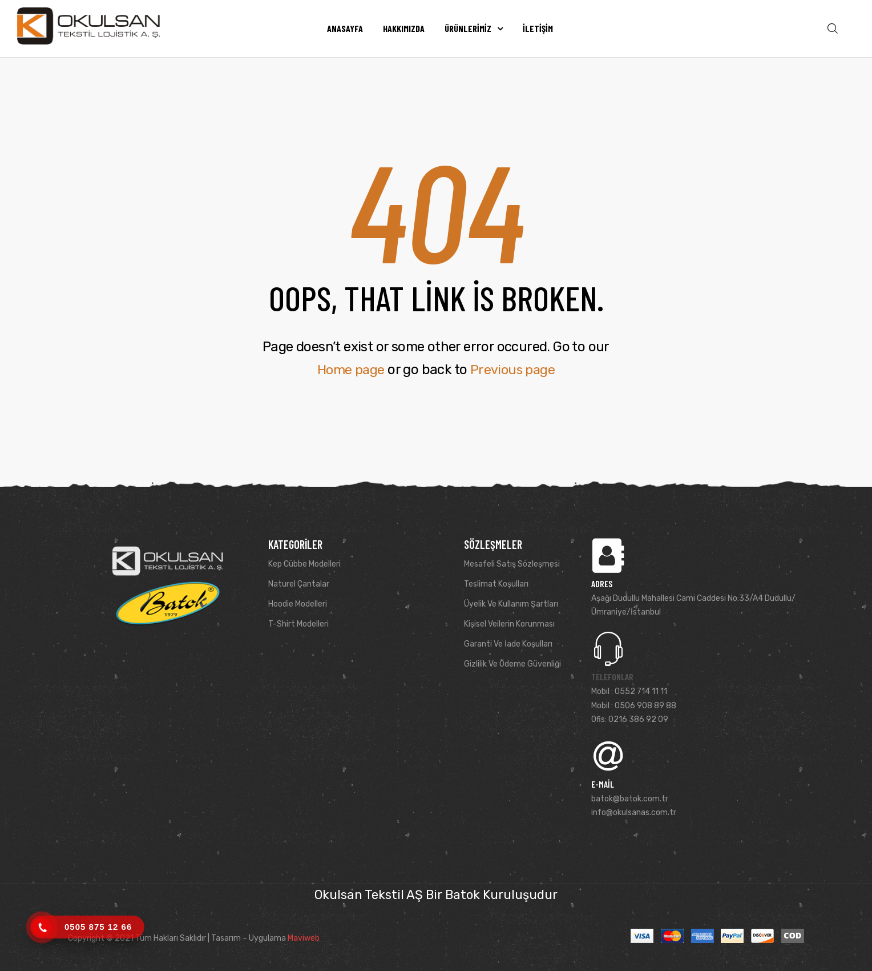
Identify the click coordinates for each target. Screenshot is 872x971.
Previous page (513, 370)
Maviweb (304, 938)
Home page (350, 370)
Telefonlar (612, 676)
